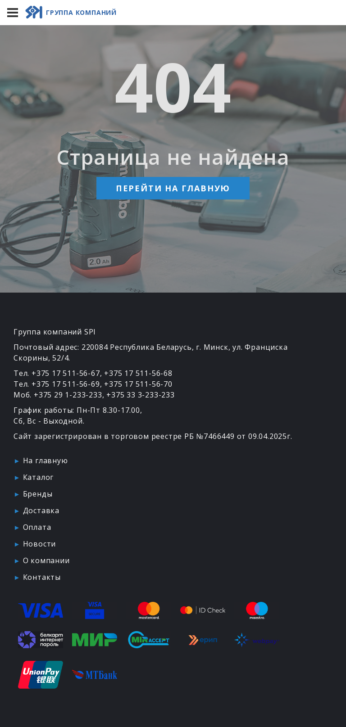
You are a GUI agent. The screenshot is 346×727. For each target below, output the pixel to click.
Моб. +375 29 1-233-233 (58, 395)
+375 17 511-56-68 (138, 373)
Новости (39, 544)
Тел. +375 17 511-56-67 (57, 373)
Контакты (42, 577)
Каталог (38, 477)
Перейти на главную (173, 188)
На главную (45, 460)
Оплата (37, 527)
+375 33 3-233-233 (140, 395)
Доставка (41, 510)
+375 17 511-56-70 (138, 384)
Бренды (38, 494)
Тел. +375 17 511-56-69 (57, 384)
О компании (46, 560)
